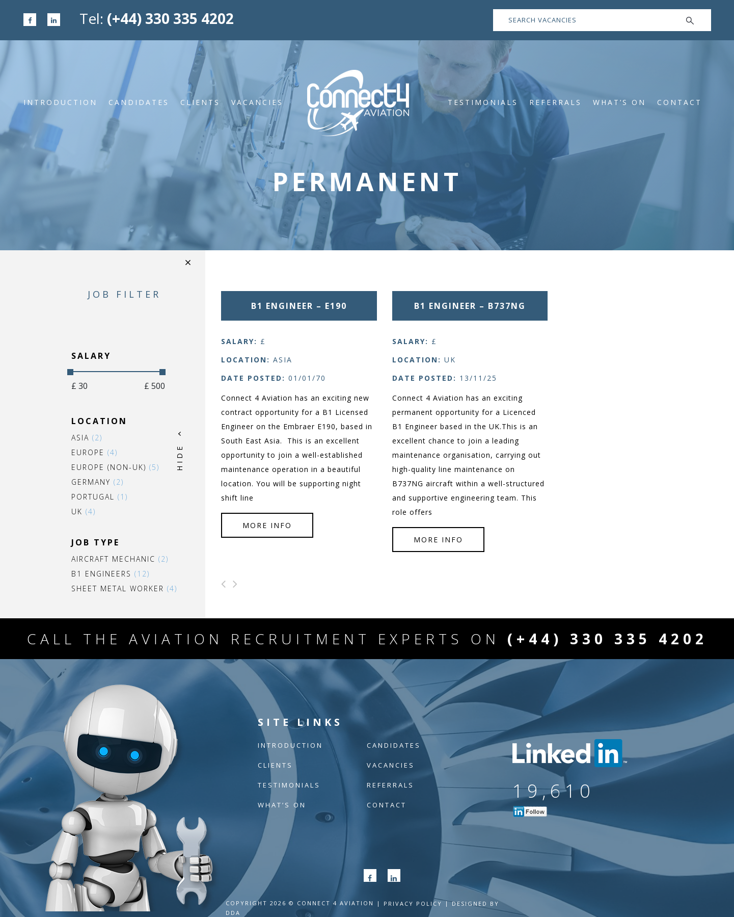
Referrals (555, 102)
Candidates (138, 102)
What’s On (619, 102)
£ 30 (79, 385)
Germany (97, 482)
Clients (200, 102)
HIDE (179, 457)
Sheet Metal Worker (124, 588)
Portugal (99, 497)
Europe (94, 452)
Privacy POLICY (413, 903)
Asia (86, 437)
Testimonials (483, 102)
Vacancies (257, 102)
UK (83, 511)
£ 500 (154, 385)
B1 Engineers (110, 574)
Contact (679, 102)
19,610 (553, 790)
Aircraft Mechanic (120, 559)
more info (267, 525)
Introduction (60, 102)
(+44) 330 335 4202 (170, 18)
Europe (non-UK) (115, 467)
